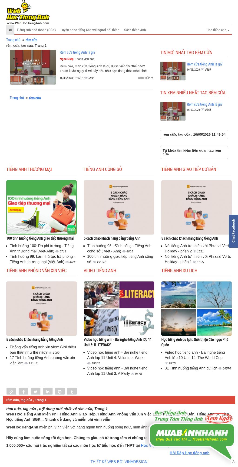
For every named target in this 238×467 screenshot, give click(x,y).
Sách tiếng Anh (135, 29)
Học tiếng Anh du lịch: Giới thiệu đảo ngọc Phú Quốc (194, 342)
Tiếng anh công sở (103, 169)
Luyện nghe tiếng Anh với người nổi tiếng (89, 29)
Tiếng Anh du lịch (179, 270)
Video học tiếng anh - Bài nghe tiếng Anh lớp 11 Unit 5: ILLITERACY (118, 342)
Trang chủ (13, 39)
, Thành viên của (77, 59)
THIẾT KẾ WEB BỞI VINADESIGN (119, 462)
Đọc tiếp (145, 78)
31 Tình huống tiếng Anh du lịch (191, 368)
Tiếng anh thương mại (29, 169)
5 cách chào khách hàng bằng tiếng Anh (112, 238)
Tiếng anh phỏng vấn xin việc (36, 270)
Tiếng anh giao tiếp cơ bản (188, 169)
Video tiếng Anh (100, 270)
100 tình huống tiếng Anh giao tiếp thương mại (40, 238)
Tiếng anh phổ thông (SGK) (36, 29)
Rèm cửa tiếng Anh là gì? (77, 52)
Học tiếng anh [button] (217, 29)
